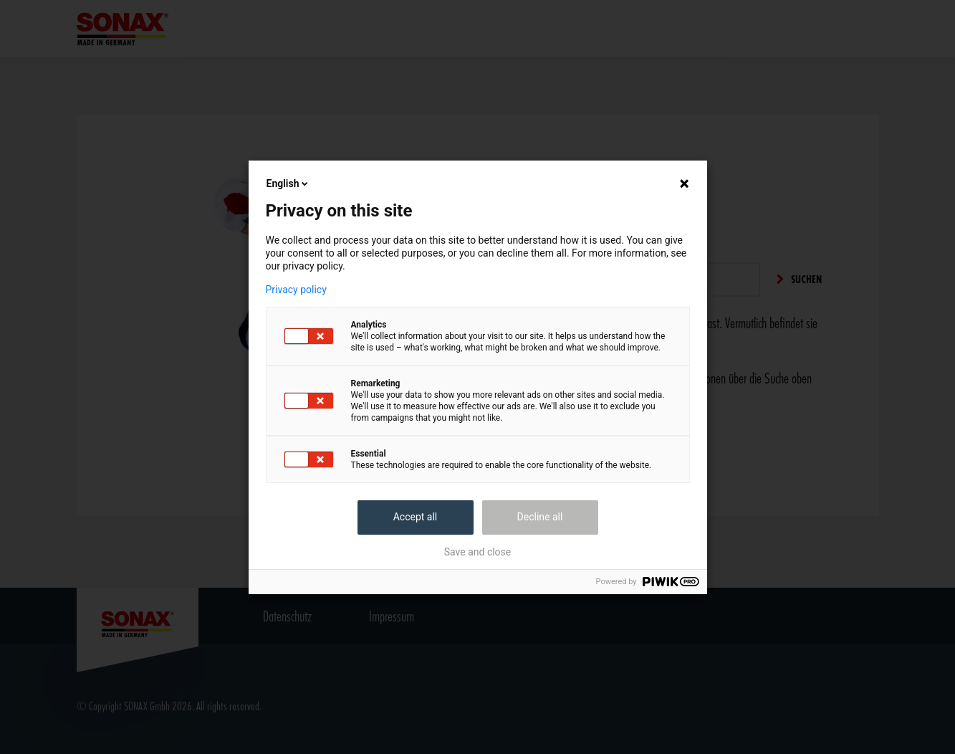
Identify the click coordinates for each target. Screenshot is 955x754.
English (289, 183)
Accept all (415, 516)
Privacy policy (296, 289)
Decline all (540, 516)
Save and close (478, 552)
